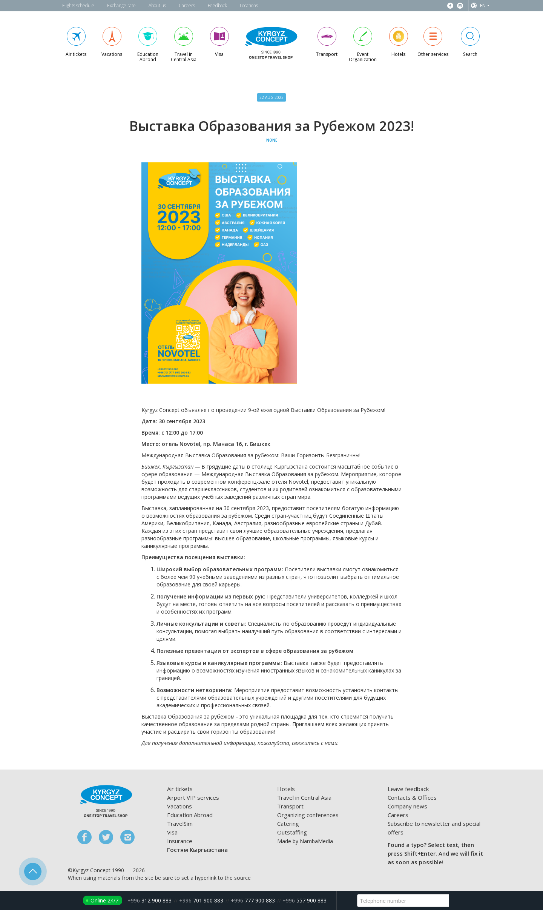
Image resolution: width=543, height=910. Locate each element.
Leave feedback (408, 789)
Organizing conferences (308, 815)
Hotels (286, 789)
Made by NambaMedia (305, 841)
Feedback (217, 5)
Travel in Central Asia (304, 797)
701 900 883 (201, 900)
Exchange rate (121, 5)
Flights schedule (78, 5)
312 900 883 (149, 900)
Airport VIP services (193, 797)
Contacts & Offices (412, 797)
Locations (249, 5)
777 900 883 (253, 900)
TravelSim (180, 823)
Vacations (179, 806)
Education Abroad (190, 815)
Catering (288, 823)
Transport (290, 806)
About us (157, 5)
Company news (407, 806)
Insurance (179, 841)
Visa (172, 832)
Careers (187, 5)
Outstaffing (292, 832)
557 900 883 (304, 900)
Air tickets (180, 789)
